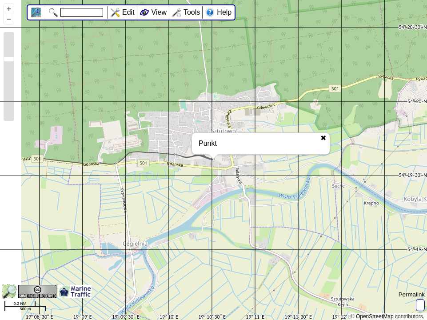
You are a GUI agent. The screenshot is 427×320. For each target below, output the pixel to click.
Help (224, 12)
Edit (128, 12)
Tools (192, 12)
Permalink (412, 294)
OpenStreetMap (375, 316)
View (159, 12)
